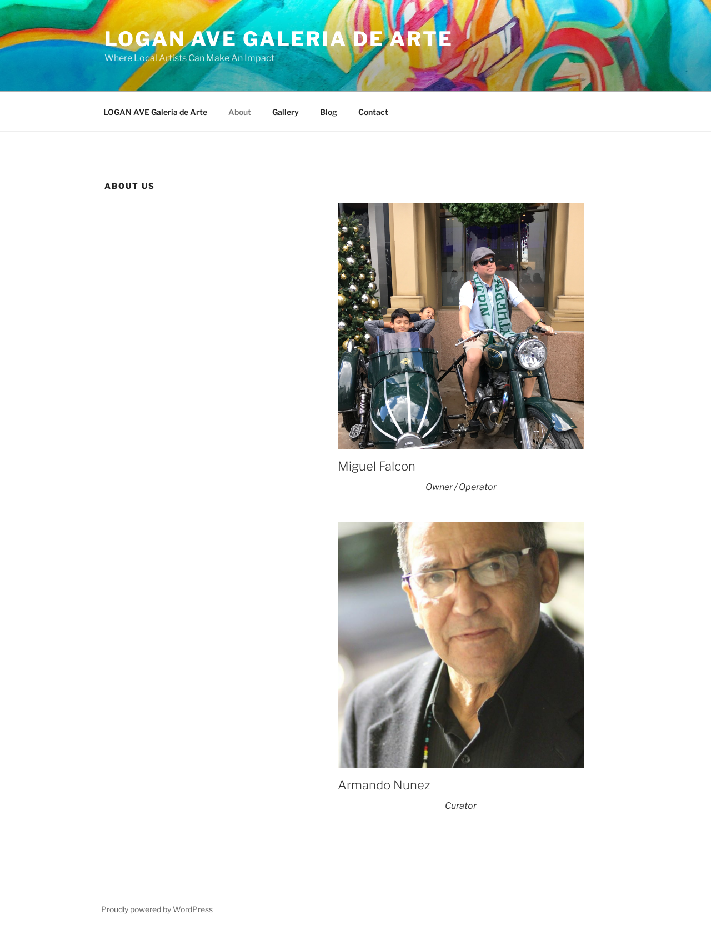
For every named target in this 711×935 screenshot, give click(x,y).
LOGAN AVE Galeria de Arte (155, 112)
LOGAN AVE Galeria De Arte (278, 39)
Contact (373, 112)
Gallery (285, 112)
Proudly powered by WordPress (157, 909)
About (239, 112)
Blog (328, 112)
